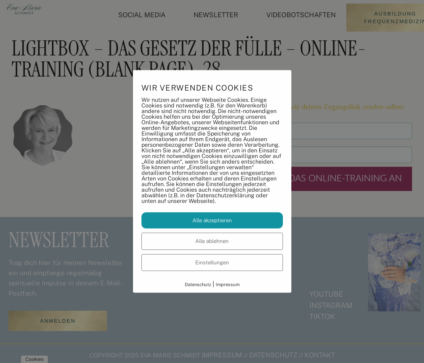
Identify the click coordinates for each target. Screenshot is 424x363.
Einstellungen (212, 262)
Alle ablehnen (212, 241)
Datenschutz (198, 284)
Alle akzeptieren (212, 220)
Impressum (228, 284)
